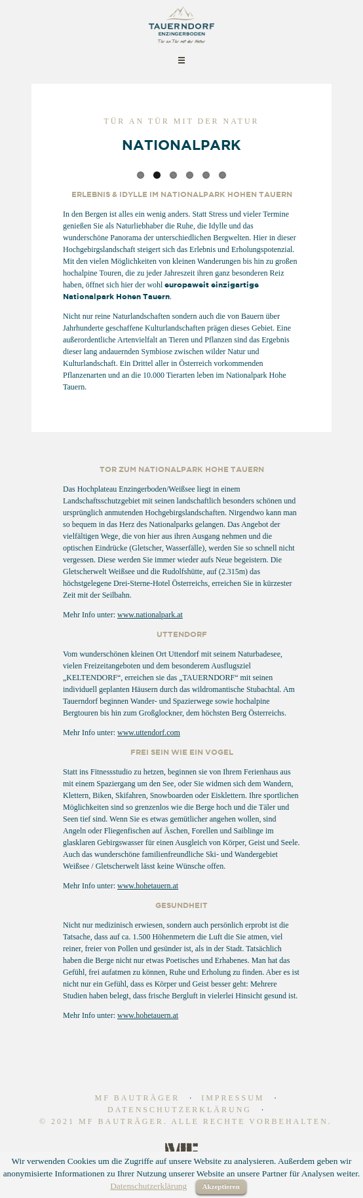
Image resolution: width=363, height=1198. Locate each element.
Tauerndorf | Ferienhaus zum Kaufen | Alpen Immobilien (181, 25)
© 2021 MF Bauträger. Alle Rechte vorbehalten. (185, 1121)
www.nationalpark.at (150, 614)
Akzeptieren (221, 1186)
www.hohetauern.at (147, 885)
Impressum (232, 1097)
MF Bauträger (137, 1097)
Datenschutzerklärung (179, 1109)
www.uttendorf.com (148, 732)
